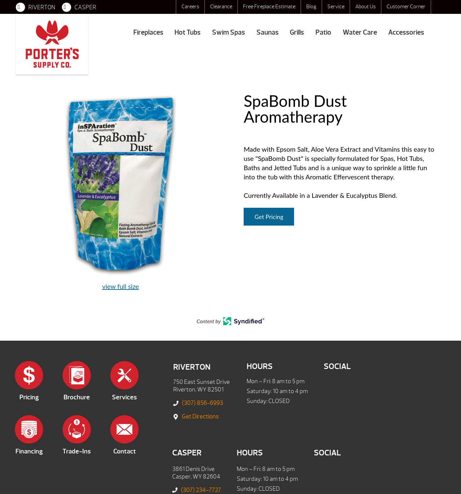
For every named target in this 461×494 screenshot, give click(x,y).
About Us (365, 6)
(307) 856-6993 (202, 403)
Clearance (221, 6)
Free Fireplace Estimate (269, 6)
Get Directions (200, 416)
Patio (323, 32)
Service (335, 6)
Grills (297, 32)
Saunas (268, 32)
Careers (190, 6)
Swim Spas (228, 32)
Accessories (406, 32)
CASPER (79, 7)
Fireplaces (148, 32)
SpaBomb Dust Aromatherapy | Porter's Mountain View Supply (52, 44)
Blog (311, 6)
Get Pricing (269, 216)
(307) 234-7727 (201, 490)
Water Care (360, 32)
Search (438, 7)
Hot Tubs (188, 32)
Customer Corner (406, 6)
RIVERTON (35, 7)
